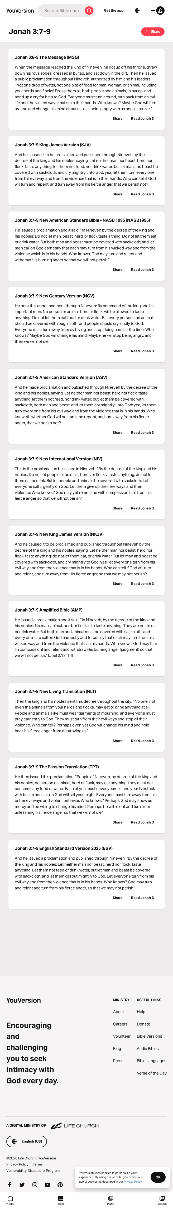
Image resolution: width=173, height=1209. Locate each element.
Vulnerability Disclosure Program (33, 1170)
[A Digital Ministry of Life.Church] (86, 1123)
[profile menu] (157, 10)
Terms (38, 1164)
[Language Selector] (137, 10)
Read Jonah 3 (142, 118)
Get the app (113, 10)
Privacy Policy (17, 1164)
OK (158, 1177)
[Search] (60, 10)
